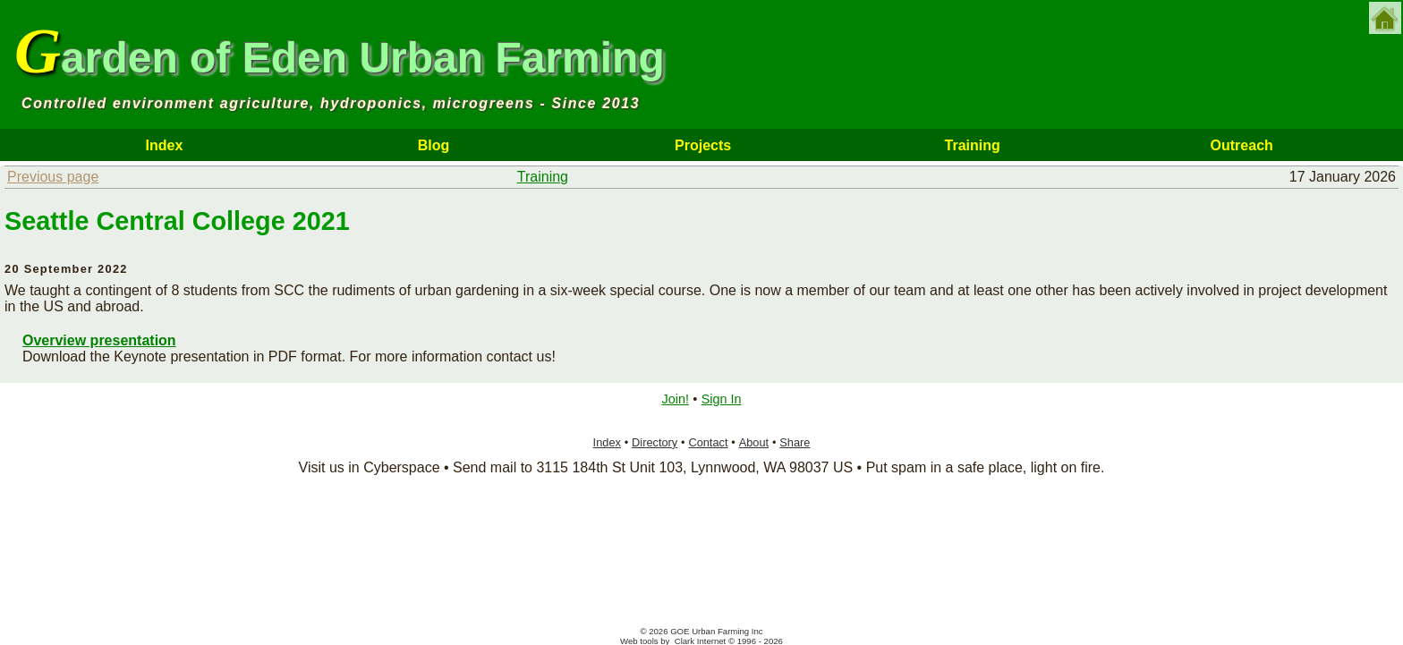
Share (794, 442)
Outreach (1242, 145)
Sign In (722, 399)
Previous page (52, 176)
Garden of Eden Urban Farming (339, 51)
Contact (707, 442)
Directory (654, 442)
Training (972, 145)
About (754, 442)
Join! (675, 399)
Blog (434, 145)
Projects (703, 145)
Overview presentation (99, 340)
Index (164, 145)
